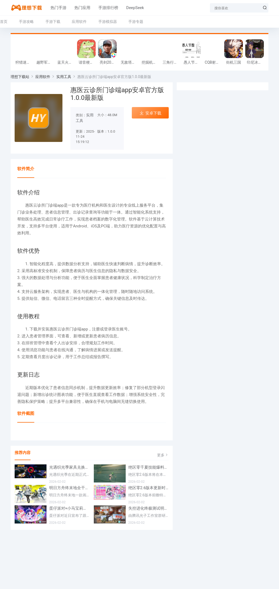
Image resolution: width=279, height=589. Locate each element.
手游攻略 (26, 21)
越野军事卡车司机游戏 (45, 62)
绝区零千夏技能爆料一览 (148, 467)
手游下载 (52, 21)
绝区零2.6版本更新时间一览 (148, 487)
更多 (163, 455)
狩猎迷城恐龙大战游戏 (24, 62)
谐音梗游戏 (88, 62)
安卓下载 (150, 113)
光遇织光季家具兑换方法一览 (69, 467)
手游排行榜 (108, 7)
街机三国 (233, 62)
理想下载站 (20, 77)
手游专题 (135, 21)
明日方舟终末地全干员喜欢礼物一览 (69, 487)
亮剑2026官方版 (109, 62)
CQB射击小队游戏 (214, 62)
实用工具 (63, 77)
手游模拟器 (107, 21)
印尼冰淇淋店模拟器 (256, 62)
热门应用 (82, 7)
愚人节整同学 (193, 62)
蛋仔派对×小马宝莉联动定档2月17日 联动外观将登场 (69, 508)
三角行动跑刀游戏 (172, 62)
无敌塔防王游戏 (130, 62)
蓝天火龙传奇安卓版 (66, 62)
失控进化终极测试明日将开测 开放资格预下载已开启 (148, 508)
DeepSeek (135, 7)
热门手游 (58, 7)
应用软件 (79, 21)
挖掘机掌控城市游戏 (151, 62)
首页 (3, 21)
